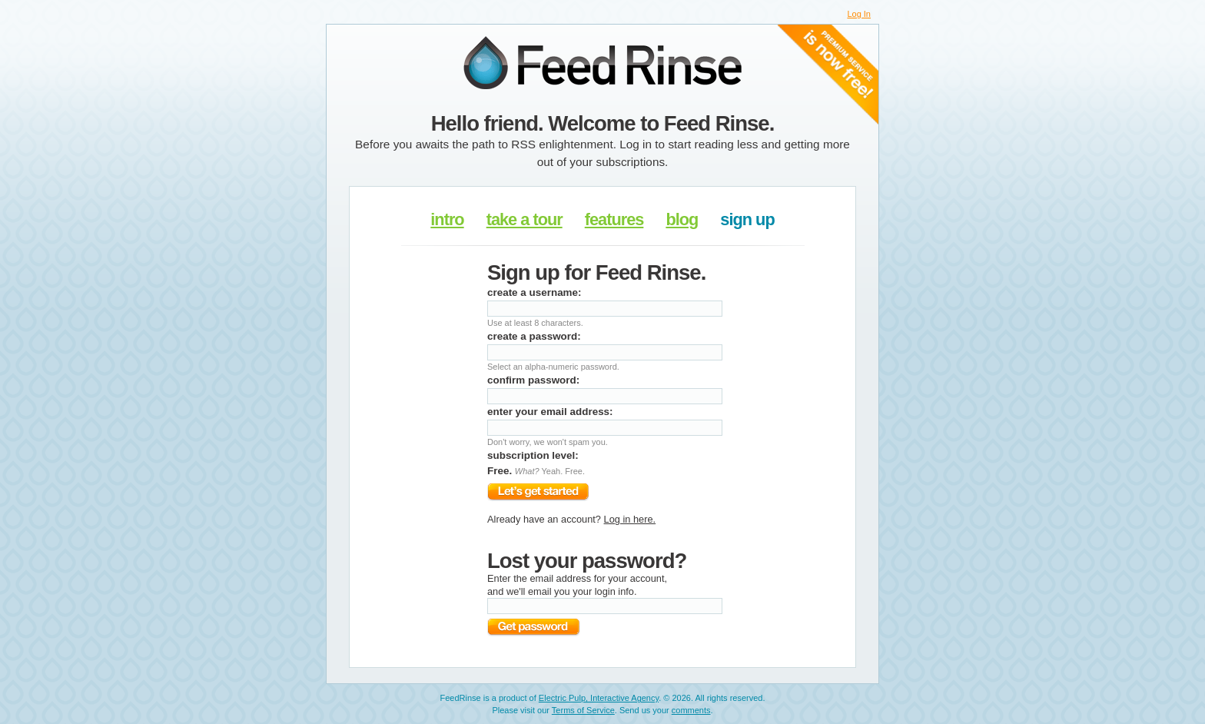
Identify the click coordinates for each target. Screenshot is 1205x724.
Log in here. (630, 519)
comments (691, 710)
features (614, 219)
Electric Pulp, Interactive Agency (599, 697)
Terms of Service (583, 710)
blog (682, 219)
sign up (747, 219)
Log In (859, 13)
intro (446, 219)
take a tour (524, 219)
